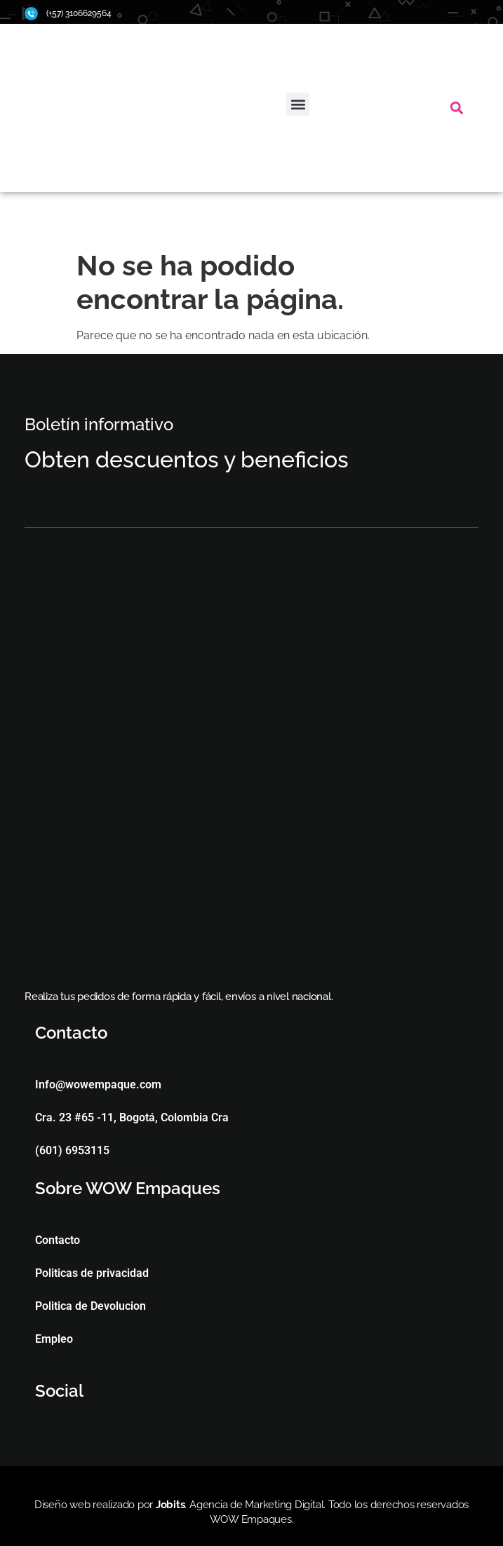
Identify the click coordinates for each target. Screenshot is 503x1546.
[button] (297, 104)
